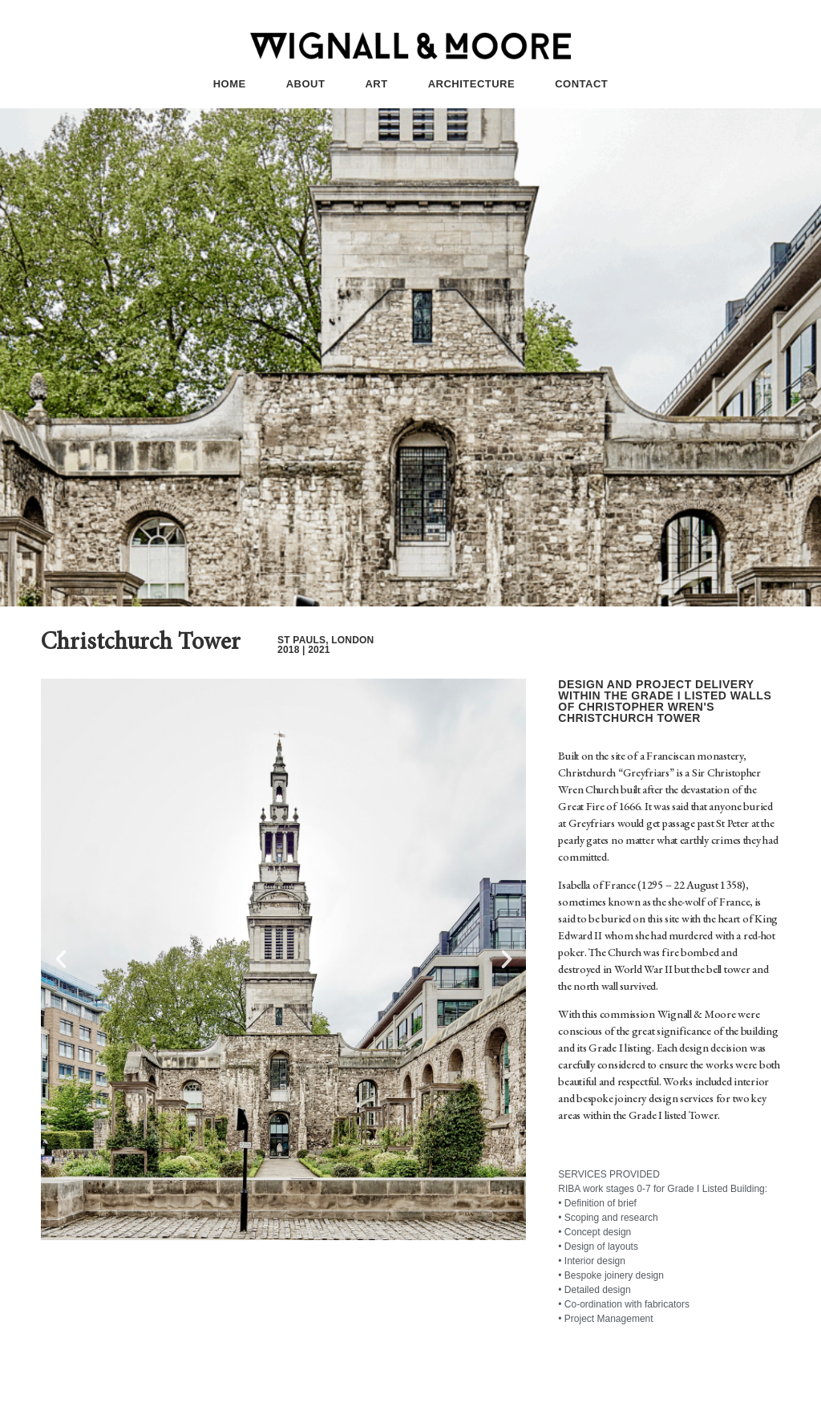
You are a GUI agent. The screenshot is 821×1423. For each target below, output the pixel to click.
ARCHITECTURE (472, 84)
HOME (229, 84)
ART (376, 84)
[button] (61, 959)
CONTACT (581, 84)
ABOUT (306, 84)
